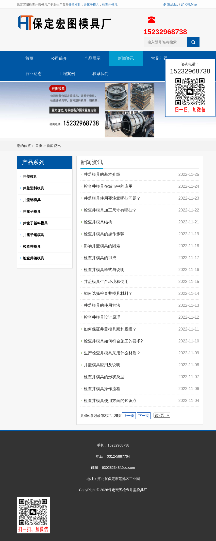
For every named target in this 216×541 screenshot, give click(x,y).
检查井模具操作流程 (102, 389)
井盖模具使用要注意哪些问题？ (112, 198)
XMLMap (189, 4)
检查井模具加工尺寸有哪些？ (110, 210)
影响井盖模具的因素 (102, 246)
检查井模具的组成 (100, 258)
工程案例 (67, 73)
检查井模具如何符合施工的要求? (113, 341)
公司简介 (59, 58)
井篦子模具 (91, 4)
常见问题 (159, 58)
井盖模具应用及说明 (102, 365)
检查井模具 (109, 4)
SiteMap (170, 4)
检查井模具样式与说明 (104, 269)
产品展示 (92, 58)
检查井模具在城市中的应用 (108, 186)
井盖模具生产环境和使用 (106, 281)
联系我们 (100, 73)
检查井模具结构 (98, 222)
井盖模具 (75, 4)
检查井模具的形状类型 (104, 377)
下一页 (143, 416)
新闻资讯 (126, 58)
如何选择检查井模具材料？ (108, 293)
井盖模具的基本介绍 (102, 174)
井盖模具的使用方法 (102, 305)
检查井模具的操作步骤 (104, 234)
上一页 (129, 416)
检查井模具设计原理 (102, 317)
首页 (29, 58)
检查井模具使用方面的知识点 (110, 400)
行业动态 (33, 73)
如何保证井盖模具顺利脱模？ (110, 329)
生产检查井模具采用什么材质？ (112, 353)
